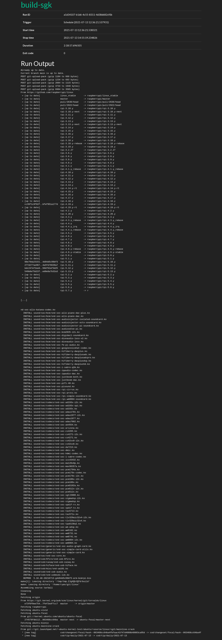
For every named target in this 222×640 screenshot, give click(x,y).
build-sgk (36, 4)
